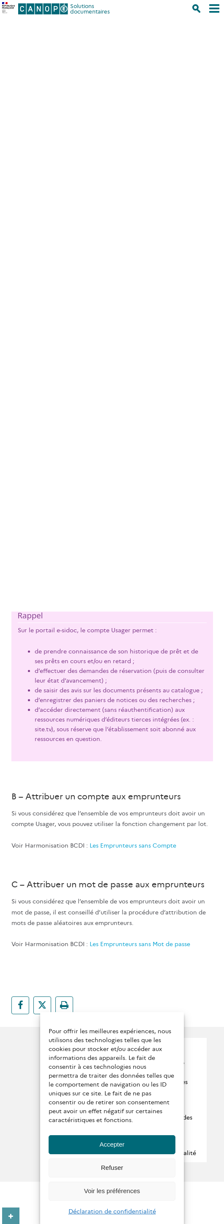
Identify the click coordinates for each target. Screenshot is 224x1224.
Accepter (111, 1144)
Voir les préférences (112, 1190)
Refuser (112, 1167)
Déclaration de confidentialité (112, 1211)
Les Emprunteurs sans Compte (133, 845)
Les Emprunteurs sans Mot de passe (140, 944)
